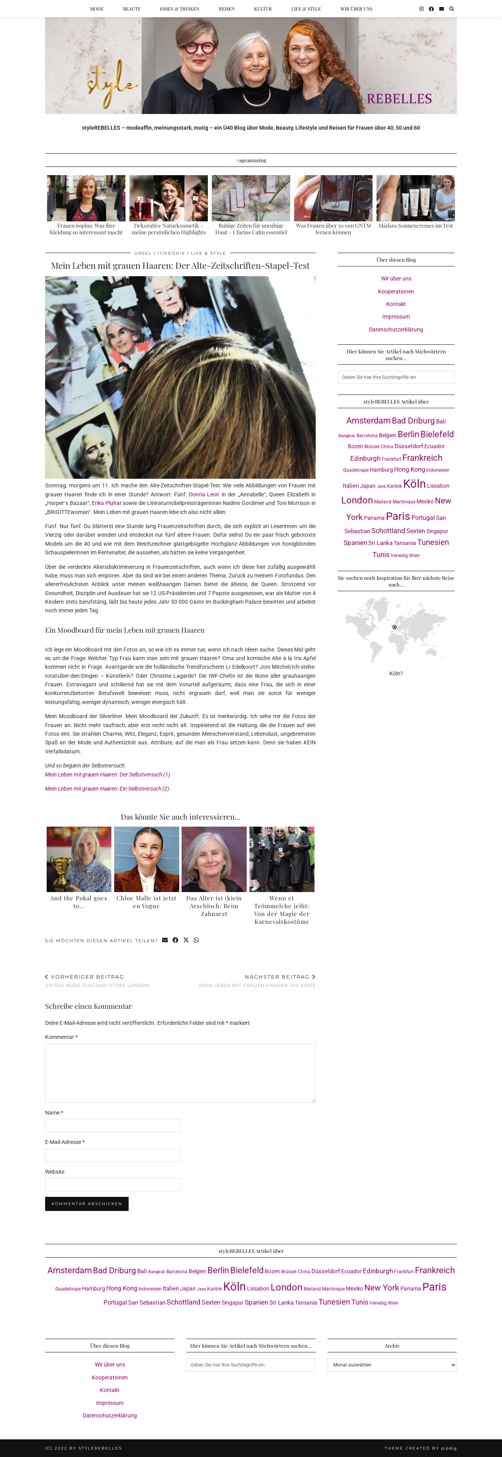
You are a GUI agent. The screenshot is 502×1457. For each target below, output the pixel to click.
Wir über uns (356, 8)
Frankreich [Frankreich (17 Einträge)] (422, 458)
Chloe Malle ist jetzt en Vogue (146, 902)
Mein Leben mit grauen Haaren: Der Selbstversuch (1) (107, 774)
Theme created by (421, 1448)
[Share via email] (165, 941)
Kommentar (61, 1037)
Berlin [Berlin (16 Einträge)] (408, 434)
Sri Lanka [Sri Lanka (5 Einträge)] (380, 543)
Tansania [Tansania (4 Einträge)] (405, 543)
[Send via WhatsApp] (197, 941)
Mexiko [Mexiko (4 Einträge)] (425, 501)
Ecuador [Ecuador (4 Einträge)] (434, 446)
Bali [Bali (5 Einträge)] (441, 421)
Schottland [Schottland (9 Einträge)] (388, 531)
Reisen (227, 8)
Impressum (396, 316)
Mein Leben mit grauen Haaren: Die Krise (257, 981)
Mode (97, 8)
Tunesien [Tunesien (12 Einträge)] (433, 542)
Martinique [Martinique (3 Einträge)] (404, 502)
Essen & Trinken (179, 8)
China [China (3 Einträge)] (387, 446)
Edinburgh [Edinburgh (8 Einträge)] (365, 458)
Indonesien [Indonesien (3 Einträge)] (437, 470)
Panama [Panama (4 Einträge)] (374, 518)
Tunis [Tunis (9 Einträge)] (381, 554)
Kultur (263, 8)
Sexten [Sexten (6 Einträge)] (415, 531)
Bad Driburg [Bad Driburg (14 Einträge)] (413, 420)
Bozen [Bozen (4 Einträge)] (355, 446)
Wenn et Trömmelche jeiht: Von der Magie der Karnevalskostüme (282, 909)
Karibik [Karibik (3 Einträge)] (394, 486)
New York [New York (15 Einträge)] (381, 1287)
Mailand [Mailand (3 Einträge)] (382, 502)
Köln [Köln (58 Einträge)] (414, 483)
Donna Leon (204, 494)
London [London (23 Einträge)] (357, 500)
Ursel (143, 253)
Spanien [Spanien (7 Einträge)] (355, 543)
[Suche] (451, 8)
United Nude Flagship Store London (97, 981)
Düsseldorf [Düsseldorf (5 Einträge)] (409, 446)
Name (54, 1112)
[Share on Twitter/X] (186, 941)
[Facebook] (431, 8)
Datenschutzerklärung (396, 329)
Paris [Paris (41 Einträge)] (398, 516)
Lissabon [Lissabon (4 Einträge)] (438, 486)
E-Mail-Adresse (65, 1142)
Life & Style (306, 8)
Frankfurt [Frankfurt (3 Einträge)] (391, 459)
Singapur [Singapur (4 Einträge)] (437, 531)
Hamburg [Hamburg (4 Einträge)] (381, 470)
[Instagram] (421, 8)
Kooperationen (396, 291)
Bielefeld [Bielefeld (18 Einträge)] (437, 434)
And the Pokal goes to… (78, 902)
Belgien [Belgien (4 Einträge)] (388, 435)
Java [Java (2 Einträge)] (381, 486)
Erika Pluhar (107, 503)
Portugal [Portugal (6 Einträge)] (423, 517)
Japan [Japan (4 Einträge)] (368, 486)
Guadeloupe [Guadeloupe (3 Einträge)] (356, 470)
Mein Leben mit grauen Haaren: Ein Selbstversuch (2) (107, 789)
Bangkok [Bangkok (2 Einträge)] (346, 435)
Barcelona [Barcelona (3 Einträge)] (367, 435)
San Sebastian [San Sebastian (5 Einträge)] (147, 1302)
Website (54, 1172)
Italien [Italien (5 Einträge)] (351, 485)
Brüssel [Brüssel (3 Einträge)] (372, 446)
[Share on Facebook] (176, 941)
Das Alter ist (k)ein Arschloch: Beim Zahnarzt (214, 906)
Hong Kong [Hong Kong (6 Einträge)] (409, 469)
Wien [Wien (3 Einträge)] (414, 555)
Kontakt (396, 304)
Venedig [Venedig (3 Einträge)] (399, 555)
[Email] (441, 8)
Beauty (131, 8)
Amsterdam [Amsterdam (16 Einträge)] (368, 420)
